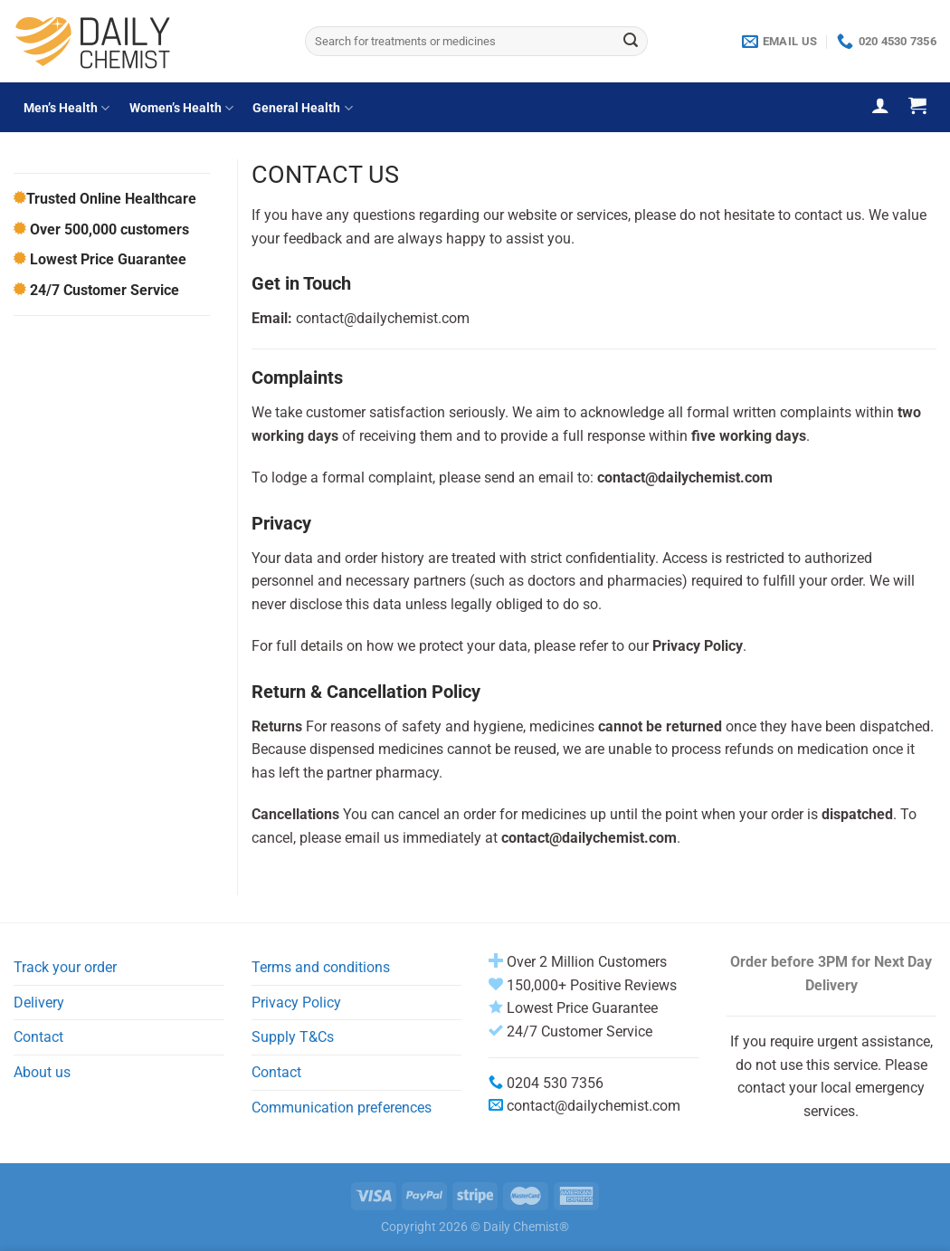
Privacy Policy (296, 1002)
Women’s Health (181, 108)
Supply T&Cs (293, 1037)
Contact (38, 1037)
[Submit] (630, 41)
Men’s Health (66, 108)
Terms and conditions (321, 967)
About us (42, 1072)
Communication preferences (342, 1107)
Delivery (39, 1002)
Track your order (65, 967)
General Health (302, 108)
